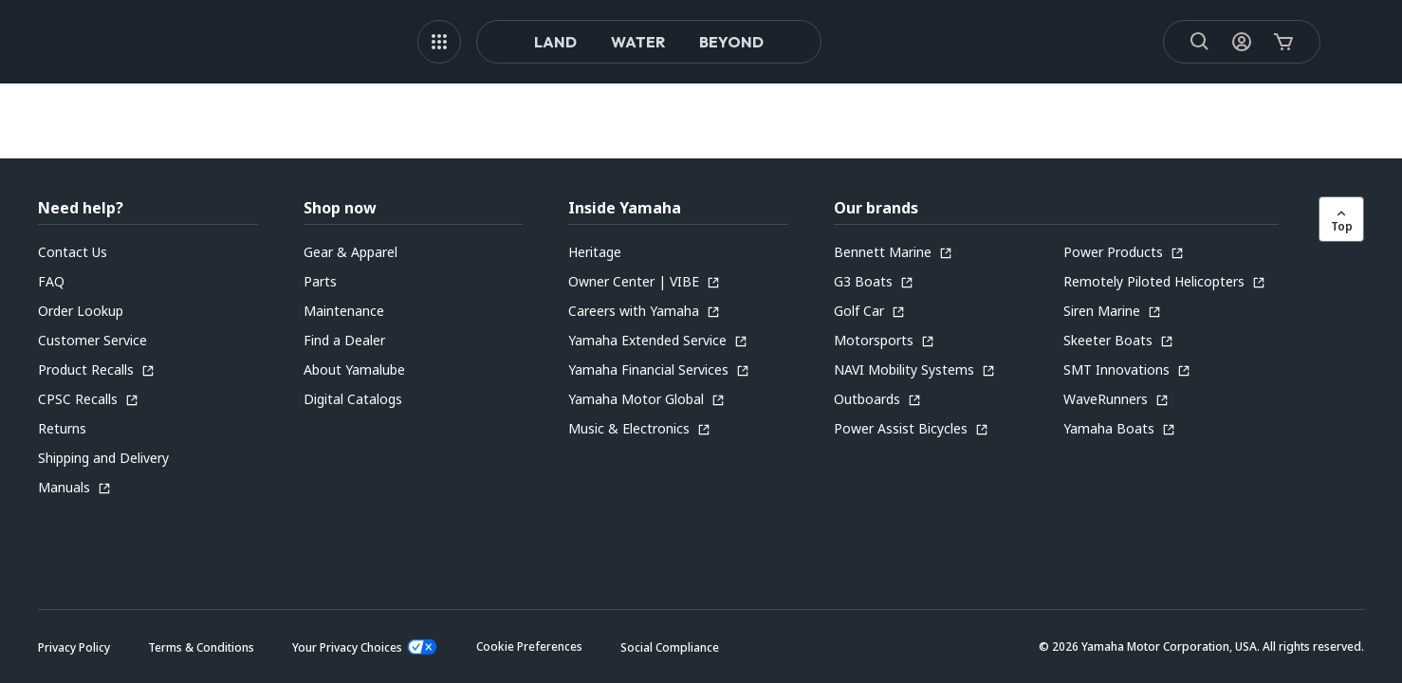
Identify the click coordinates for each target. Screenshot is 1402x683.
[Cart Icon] (1262, 42)
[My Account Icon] (1221, 42)
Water (638, 41)
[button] (529, 646)
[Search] (1179, 42)
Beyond (731, 41)
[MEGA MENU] (439, 42)
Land (555, 41)
